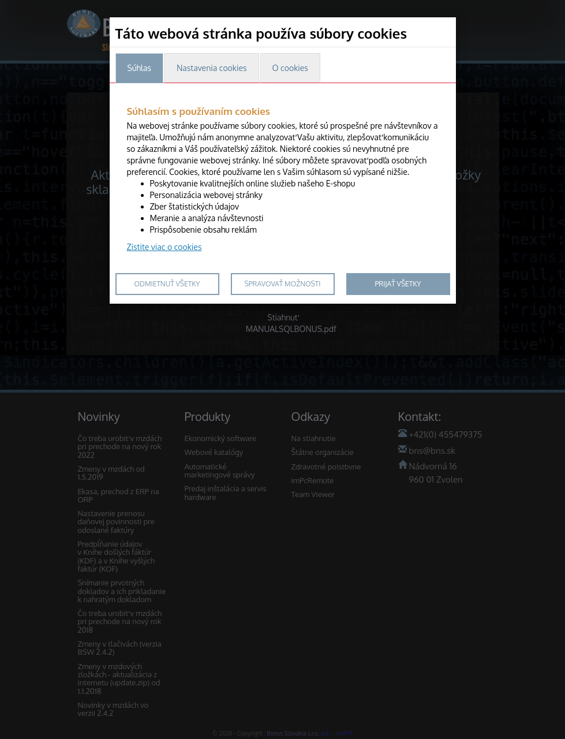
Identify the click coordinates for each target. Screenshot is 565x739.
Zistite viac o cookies (164, 247)
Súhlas (139, 68)
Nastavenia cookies (212, 68)
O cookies (290, 68)
